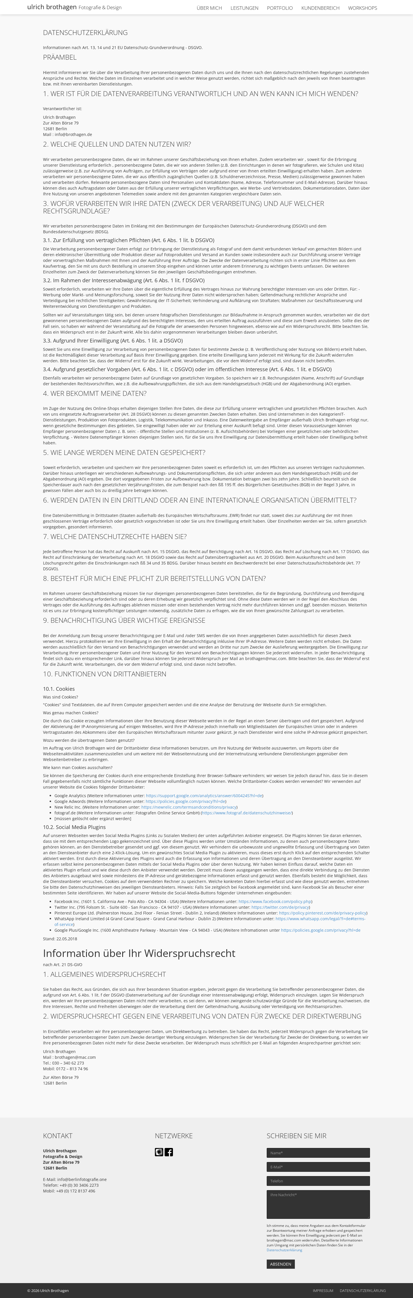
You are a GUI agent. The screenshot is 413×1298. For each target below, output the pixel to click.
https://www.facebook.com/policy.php (275, 901)
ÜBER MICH (209, 8)
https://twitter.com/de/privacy (280, 907)
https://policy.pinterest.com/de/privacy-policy (322, 913)
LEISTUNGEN (244, 8)
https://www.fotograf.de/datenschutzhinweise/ (247, 813)
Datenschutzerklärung (284, 1250)
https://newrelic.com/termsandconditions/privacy (188, 807)
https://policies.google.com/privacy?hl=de (185, 801)
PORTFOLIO (280, 8)
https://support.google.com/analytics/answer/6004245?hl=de (204, 795)
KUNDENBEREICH (320, 8)
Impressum (323, 1290)
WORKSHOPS (362, 8)
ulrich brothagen (74, 6)
